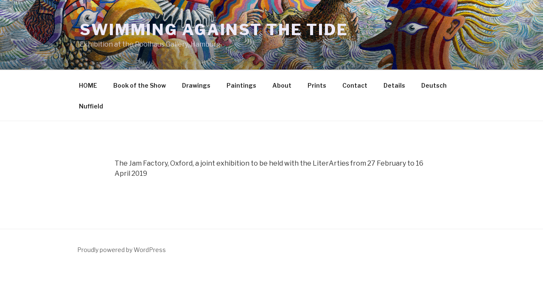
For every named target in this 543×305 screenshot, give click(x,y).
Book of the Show (139, 85)
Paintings (241, 85)
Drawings (196, 85)
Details (394, 85)
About (281, 85)
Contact (354, 85)
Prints (317, 85)
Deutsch (434, 85)
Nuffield (91, 106)
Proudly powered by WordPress (121, 249)
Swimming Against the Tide (214, 29)
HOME (88, 85)
